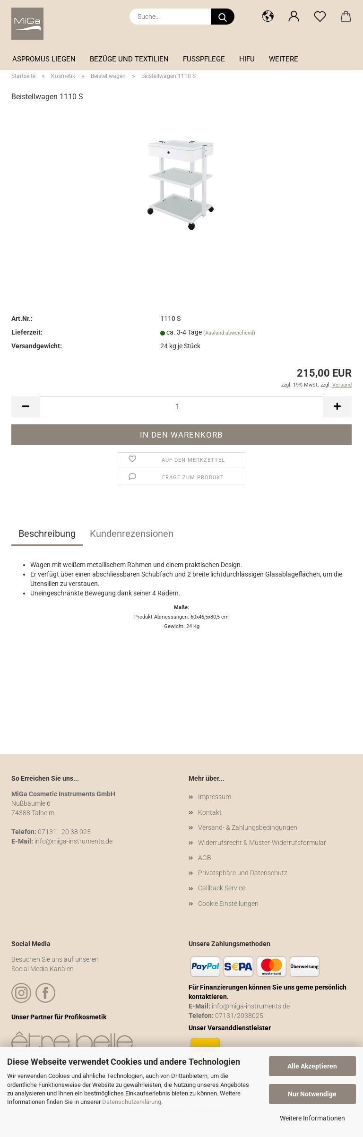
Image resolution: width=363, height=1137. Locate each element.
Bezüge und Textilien (129, 59)
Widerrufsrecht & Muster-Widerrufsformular (262, 842)
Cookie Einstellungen (228, 903)
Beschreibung (47, 533)
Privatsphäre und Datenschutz (242, 873)
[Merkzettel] (320, 16)
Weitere (283, 59)
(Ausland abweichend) (229, 333)
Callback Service (221, 888)
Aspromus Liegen (44, 59)
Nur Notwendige (312, 1094)
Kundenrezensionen (131, 533)
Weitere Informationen (312, 1118)
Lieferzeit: (27, 332)
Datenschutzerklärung (131, 1101)
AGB (204, 857)
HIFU (247, 59)
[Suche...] (222, 17)
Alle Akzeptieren (312, 1066)
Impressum (214, 797)
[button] (268, 16)
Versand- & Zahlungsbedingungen (247, 827)
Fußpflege (204, 59)
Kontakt (210, 812)
